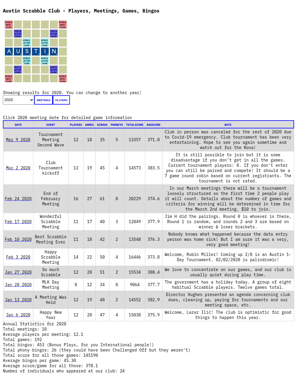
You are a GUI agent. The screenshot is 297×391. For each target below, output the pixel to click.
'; (18, 100)
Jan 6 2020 (18, 315)
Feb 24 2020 (18, 198)
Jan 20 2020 (18, 284)
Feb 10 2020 (18, 239)
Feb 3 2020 (18, 257)
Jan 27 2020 (18, 272)
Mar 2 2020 (18, 168)
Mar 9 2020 (18, 139)
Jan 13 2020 (18, 299)
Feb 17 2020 (18, 221)
